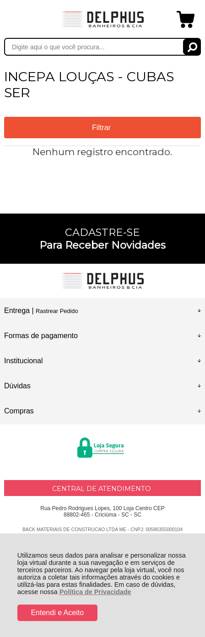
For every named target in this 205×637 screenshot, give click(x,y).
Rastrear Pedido (57, 311)
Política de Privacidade (95, 591)
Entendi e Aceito (57, 612)
